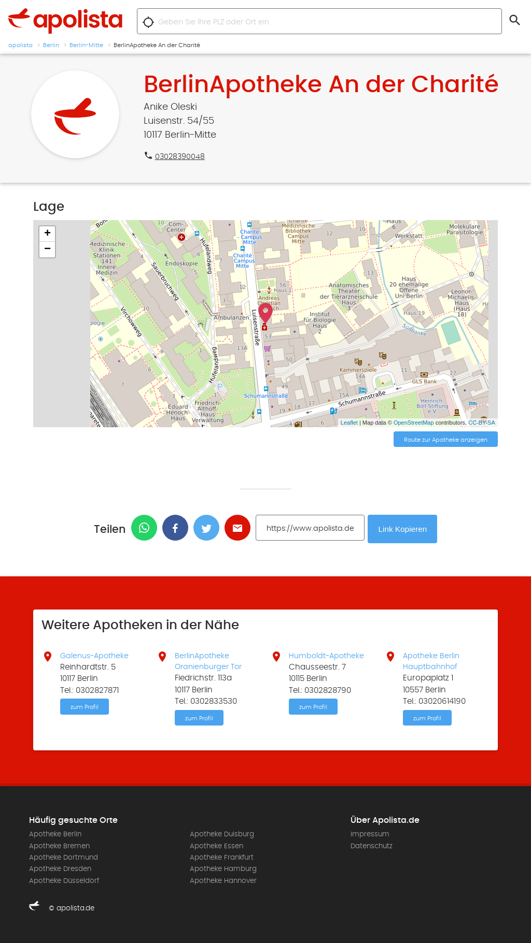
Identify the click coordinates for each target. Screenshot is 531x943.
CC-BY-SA (481, 422)
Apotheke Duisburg (222, 834)
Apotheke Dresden (60, 869)
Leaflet (349, 422)
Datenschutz (372, 846)
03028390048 (181, 156)
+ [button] (47, 234)
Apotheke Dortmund (63, 857)
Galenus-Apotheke (96, 654)
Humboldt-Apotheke (328, 654)
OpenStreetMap (414, 422)
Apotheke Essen (216, 846)
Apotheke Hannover (223, 880)
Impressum (370, 834)
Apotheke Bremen (59, 846)
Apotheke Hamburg (223, 869)
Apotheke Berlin (55, 834)
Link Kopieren (404, 528)
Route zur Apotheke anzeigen (445, 440)
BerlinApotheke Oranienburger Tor (211, 660)
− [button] (47, 249)
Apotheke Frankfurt (222, 857)
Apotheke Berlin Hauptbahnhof (432, 660)
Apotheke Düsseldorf (64, 880)
